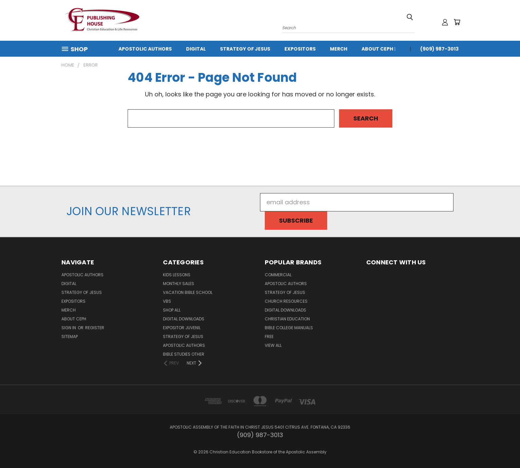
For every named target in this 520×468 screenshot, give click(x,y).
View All (273, 345)
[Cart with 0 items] (456, 22)
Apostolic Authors (145, 48)
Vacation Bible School (187, 292)
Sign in (69, 328)
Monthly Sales (178, 283)
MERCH (338, 48)
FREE (269, 336)
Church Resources (286, 301)
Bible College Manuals (289, 328)
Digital (196, 48)
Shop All (172, 310)
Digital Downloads (183, 319)
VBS (167, 301)
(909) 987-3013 (439, 48)
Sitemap (69, 336)
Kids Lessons (176, 275)
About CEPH (378, 48)
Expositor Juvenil (182, 328)
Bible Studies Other (183, 354)
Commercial (278, 275)
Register (94, 328)
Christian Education (287, 319)
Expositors (300, 48)
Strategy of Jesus (245, 48)
